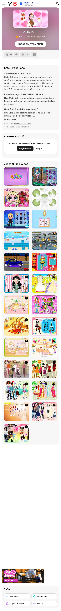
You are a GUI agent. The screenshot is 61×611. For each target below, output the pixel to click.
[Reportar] (25, 54)
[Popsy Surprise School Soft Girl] (16, 197)
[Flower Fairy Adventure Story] (16, 240)
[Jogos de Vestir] (17, 603)
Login (39, 148)
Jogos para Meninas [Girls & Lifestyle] (22, 124)
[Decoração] (44, 596)
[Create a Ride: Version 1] (16, 262)
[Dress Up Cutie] (16, 283)
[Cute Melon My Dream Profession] (16, 219)
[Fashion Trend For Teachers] (16, 369)
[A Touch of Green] (44, 304)
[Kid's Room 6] (16, 347)
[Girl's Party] (44, 347)
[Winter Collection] (16, 390)
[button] (10, 119)
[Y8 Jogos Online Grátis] (12, 4)
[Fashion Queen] (44, 326)
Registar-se (25, 148)
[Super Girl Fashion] (44, 369)
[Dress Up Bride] (44, 283)
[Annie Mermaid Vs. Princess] (44, 176)
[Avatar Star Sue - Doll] (44, 262)
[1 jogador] (17, 596)
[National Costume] (44, 390)
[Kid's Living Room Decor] (16, 326)
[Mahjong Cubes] (16, 176)
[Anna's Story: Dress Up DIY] (44, 219)
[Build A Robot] (44, 240)
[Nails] (16, 411)
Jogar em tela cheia (30, 44)
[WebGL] (44, 603)
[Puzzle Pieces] (44, 197)
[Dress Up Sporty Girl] (44, 411)
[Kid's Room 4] (16, 304)
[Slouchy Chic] (16, 433)
